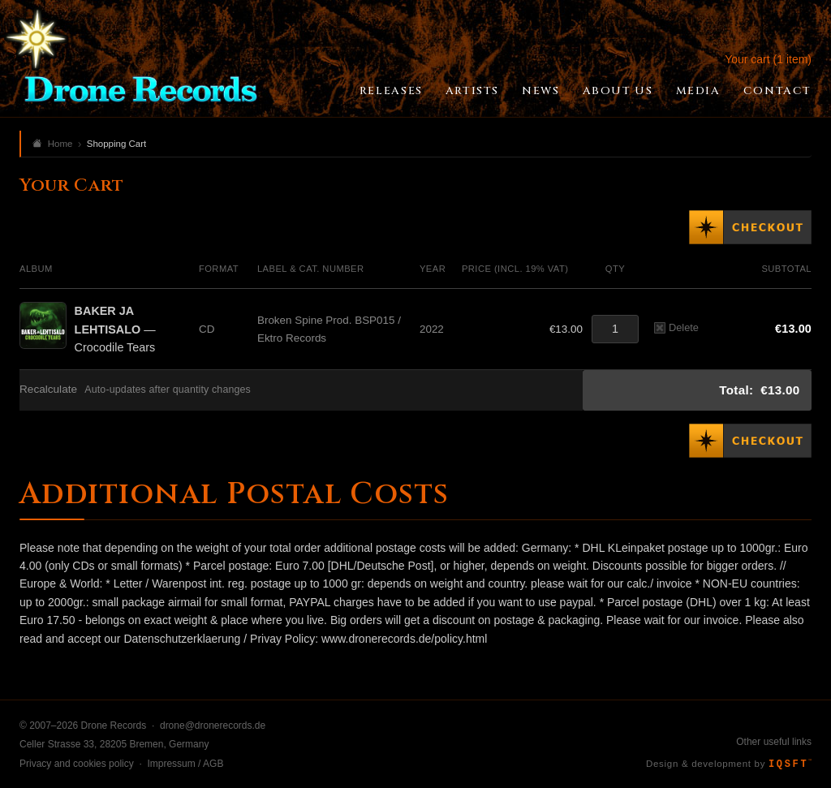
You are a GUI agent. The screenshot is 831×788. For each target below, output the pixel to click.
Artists (472, 91)
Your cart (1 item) (768, 59)
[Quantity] (615, 329)
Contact (777, 91)
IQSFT (790, 764)
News (540, 91)
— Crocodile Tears (115, 329)
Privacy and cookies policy (76, 763)
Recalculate (48, 389)
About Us (618, 91)
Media (698, 91)
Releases (391, 91)
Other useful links (774, 741)
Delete (676, 327)
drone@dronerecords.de (212, 725)
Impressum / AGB (185, 763)
